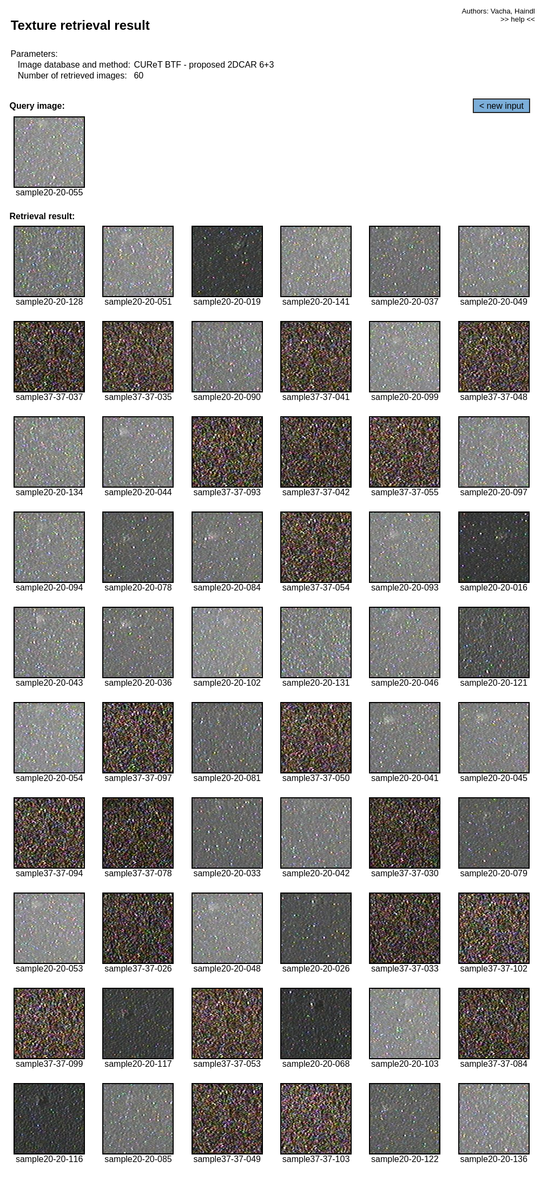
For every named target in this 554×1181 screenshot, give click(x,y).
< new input (501, 105)
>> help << (517, 19)
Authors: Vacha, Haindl (498, 11)
